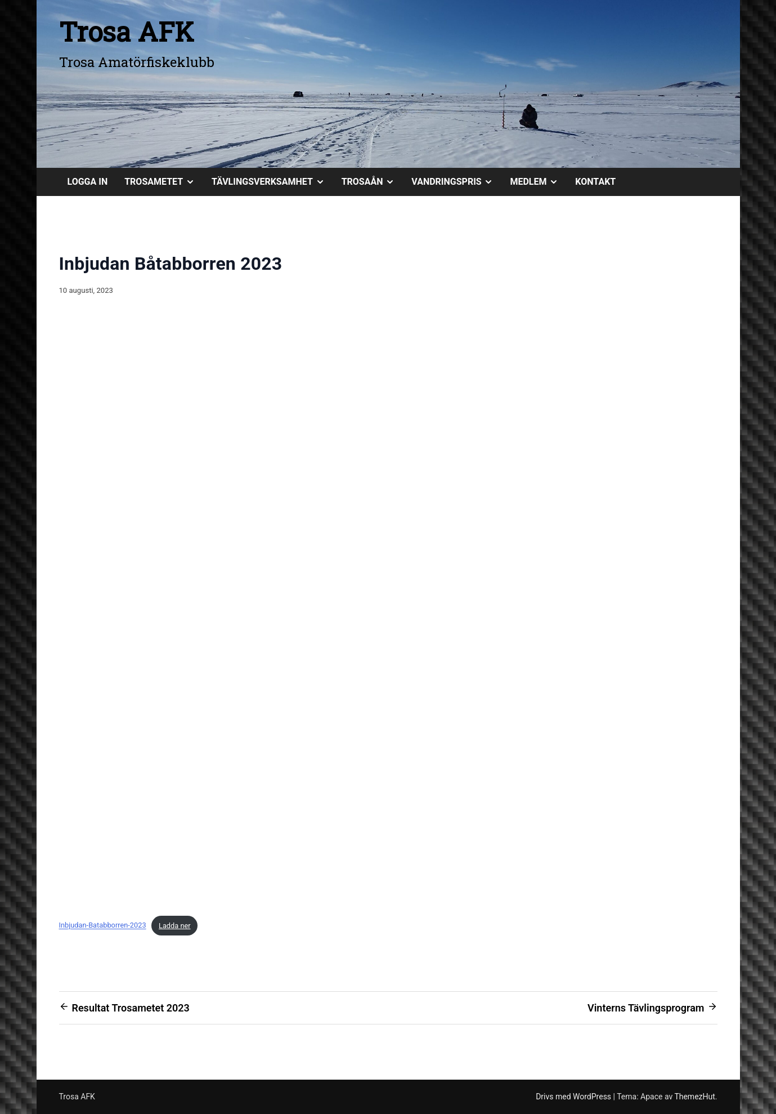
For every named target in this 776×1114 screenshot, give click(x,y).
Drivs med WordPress (574, 1096)
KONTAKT (595, 181)
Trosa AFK (126, 31)
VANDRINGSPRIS (456, 182)
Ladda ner (175, 925)
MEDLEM (538, 182)
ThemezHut (694, 1096)
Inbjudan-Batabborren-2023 (102, 925)
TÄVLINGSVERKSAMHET (272, 182)
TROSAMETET (163, 182)
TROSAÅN (372, 182)
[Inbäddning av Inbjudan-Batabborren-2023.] (388, 611)
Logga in (88, 181)
